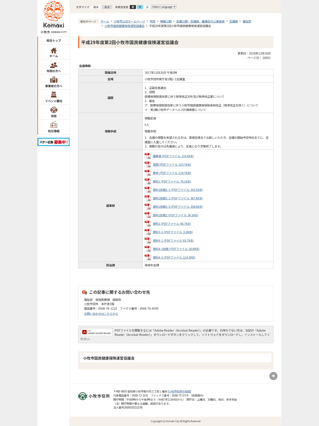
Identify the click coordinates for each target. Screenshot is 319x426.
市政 (54, 116)
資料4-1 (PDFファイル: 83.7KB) (173, 240)
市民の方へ (54, 71)
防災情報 (53, 131)
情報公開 (166, 21)
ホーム (53, 56)
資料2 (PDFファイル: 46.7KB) (172, 223)
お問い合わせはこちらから (101, 313)
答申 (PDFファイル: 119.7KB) (172, 173)
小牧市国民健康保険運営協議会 (124, 26)
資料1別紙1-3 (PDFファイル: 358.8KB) (178, 206)
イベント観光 (53, 101)
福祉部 (247, 21)
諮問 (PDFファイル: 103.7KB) (172, 164)
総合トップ (54, 40)
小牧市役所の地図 (179, 391)
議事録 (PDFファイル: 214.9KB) (173, 156)
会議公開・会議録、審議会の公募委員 (200, 21)
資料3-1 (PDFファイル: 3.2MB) (173, 232)
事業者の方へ (53, 86)
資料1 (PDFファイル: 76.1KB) (172, 181)
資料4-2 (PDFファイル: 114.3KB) (174, 257)
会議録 (233, 21)
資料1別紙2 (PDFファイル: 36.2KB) (175, 215)
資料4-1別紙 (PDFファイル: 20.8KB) (176, 249)
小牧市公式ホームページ (129, 21)
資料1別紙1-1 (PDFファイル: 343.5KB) (178, 190)
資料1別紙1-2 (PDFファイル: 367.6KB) (178, 198)
